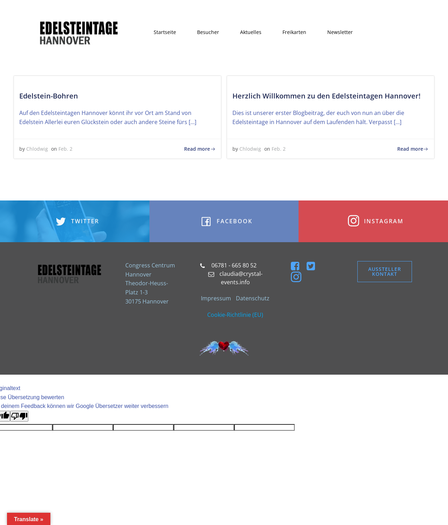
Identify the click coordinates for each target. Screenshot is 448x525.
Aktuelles (251, 32)
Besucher (208, 32)
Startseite (165, 32)
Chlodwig (37, 149)
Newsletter (340, 32)
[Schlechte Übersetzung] (19, 418)
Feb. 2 (66, 149)
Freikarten (295, 32)
